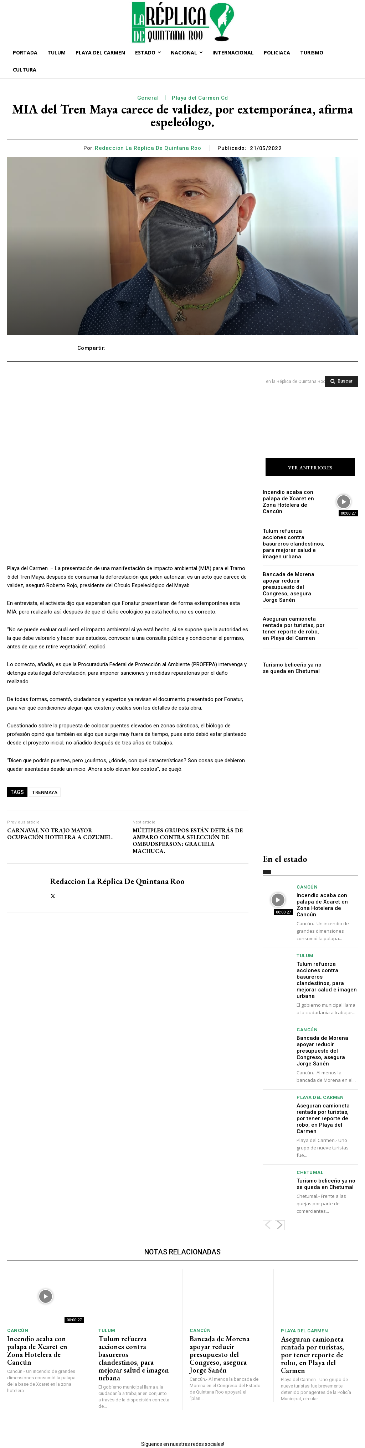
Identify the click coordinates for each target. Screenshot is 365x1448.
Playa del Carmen (320, 1072)
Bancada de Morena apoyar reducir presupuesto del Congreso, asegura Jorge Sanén (292, 582)
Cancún (307, 880)
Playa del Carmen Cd (200, 98)
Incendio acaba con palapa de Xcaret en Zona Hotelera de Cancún (292, 503)
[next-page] (280, 1191)
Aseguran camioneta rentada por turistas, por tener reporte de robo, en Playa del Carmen (294, 622)
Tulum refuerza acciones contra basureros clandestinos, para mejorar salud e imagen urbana (291, 543)
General (148, 98)
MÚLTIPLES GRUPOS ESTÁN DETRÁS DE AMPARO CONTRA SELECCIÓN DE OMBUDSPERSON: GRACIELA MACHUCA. (188, 840)
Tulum (305, 941)
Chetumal (310, 1139)
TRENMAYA (44, 792)
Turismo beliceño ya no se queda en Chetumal (290, 661)
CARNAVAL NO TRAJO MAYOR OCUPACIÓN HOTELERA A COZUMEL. (60, 834)
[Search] (341, 381)
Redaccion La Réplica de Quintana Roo (148, 148)
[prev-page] (267, 1191)
